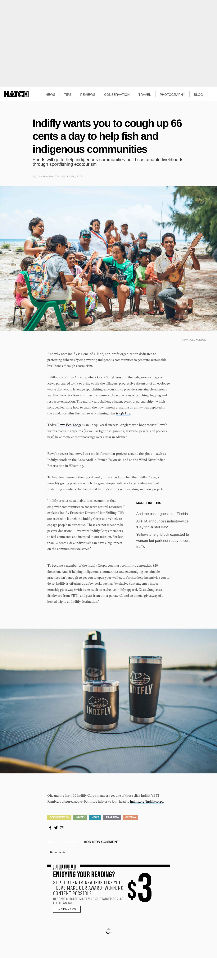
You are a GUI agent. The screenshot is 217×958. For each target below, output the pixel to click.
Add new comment (101, 842)
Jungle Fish (123, 413)
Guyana (130, 817)
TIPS (67, 95)
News (95, 817)
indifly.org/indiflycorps (146, 801)
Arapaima (112, 817)
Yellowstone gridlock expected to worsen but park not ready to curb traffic (163, 540)
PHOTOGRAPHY (172, 95)
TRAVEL (144, 95)
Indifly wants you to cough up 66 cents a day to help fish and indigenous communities (107, 136)
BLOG (198, 95)
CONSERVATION (117, 95)
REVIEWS (87, 95)
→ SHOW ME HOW (66, 909)
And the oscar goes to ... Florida (162, 514)
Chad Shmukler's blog (63, 842)
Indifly (80, 817)
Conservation (59, 817)
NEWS (50, 95)
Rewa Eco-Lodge (69, 424)
